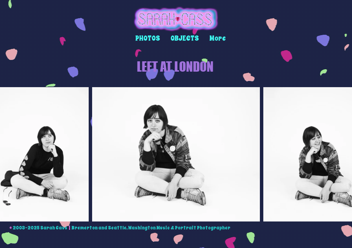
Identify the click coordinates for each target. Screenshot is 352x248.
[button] (147, 38)
